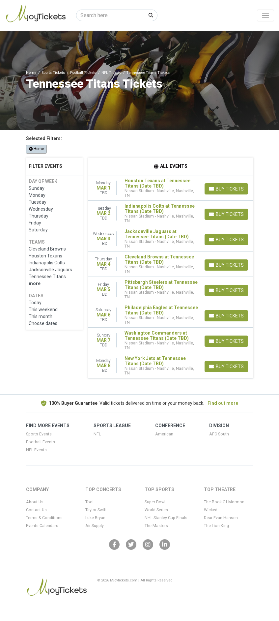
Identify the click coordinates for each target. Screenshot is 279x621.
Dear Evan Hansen (221, 518)
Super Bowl (155, 502)
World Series (156, 510)
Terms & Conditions (44, 518)
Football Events (40, 442)
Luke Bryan (95, 518)
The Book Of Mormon (224, 502)
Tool (89, 502)
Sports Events (39, 434)
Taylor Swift (96, 510)
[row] (170, 188)
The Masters (156, 525)
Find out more (223, 403)
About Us (34, 502)
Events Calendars (42, 525)
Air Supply (94, 525)
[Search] (110, 15)
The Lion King (216, 525)
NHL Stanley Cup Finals (166, 518)
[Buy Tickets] (226, 188)
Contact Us (36, 510)
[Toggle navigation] (265, 15)
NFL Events (36, 450)
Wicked (210, 510)
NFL (97, 434)
